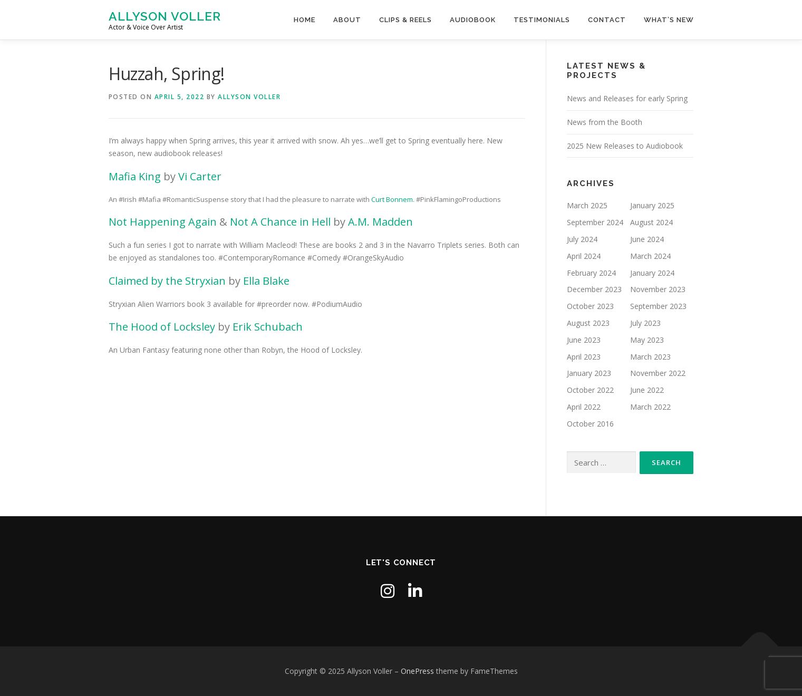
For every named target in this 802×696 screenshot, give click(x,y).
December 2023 (594, 289)
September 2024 (595, 222)
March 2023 (650, 357)
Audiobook (473, 20)
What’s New (669, 20)
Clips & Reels (405, 20)
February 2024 (591, 273)
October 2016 (590, 424)
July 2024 (582, 239)
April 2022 (584, 407)
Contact (607, 20)
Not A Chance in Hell (280, 222)
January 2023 (589, 373)
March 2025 (587, 205)
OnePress (417, 671)
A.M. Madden (380, 222)
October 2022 (590, 390)
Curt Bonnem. (392, 199)
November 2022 (657, 373)
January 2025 (652, 205)
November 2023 (657, 289)
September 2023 (658, 306)
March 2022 (650, 407)
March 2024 (650, 256)
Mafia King (135, 176)
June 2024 (647, 239)
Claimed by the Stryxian (167, 281)
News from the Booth (604, 122)
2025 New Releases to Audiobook (625, 146)
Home (304, 20)
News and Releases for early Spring (627, 98)
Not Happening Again (163, 222)
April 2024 (584, 256)
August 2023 (588, 323)
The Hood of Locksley (162, 327)
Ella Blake (266, 281)
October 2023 (590, 306)
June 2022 (647, 390)
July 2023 (645, 323)
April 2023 (584, 357)
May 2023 (647, 340)
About (347, 20)
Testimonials (542, 20)
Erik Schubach (268, 327)
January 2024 (652, 273)
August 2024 (651, 222)
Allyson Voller (165, 16)
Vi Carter (199, 176)
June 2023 (584, 340)
